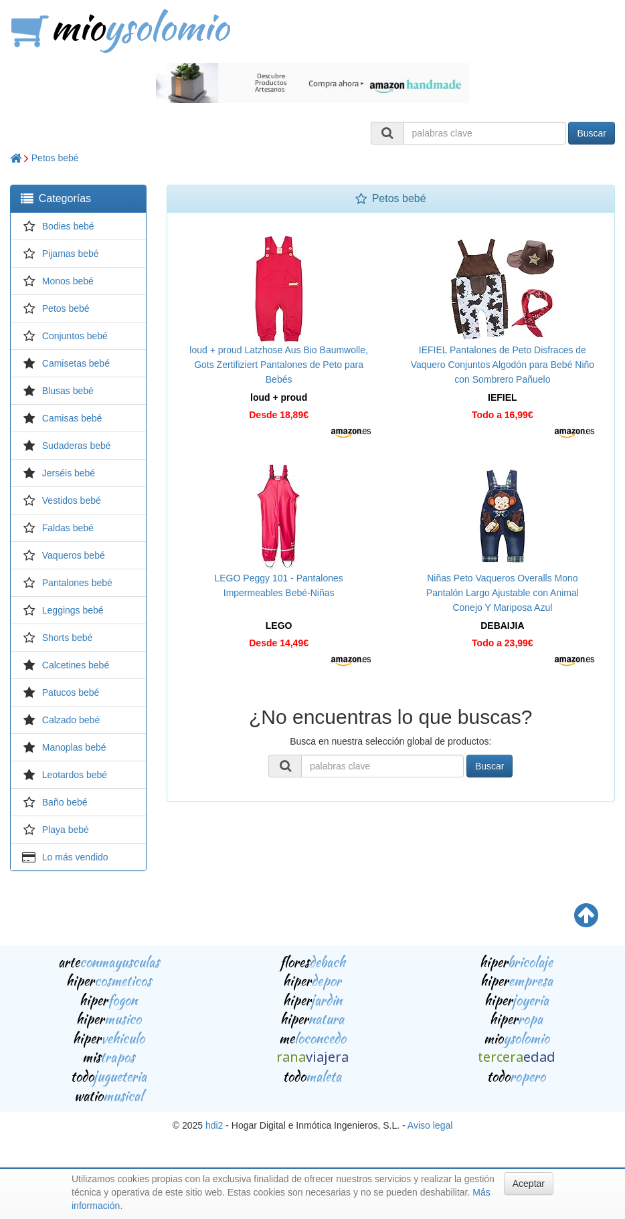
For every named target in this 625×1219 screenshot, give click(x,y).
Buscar (591, 133)
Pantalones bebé (77, 582)
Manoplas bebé (74, 747)
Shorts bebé (67, 637)
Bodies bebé (68, 226)
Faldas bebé (68, 528)
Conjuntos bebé (75, 336)
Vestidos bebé (71, 500)
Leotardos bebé (74, 774)
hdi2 (214, 1125)
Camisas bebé (72, 418)
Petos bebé (55, 158)
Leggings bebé (73, 610)
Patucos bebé (71, 692)
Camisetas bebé (76, 363)
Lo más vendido (75, 857)
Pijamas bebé (70, 253)
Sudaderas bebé (76, 445)
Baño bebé (65, 802)
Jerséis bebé (68, 473)
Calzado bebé (71, 720)
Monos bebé (68, 281)
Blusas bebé (68, 390)
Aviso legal (430, 1125)
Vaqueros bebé (73, 555)
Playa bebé (65, 829)
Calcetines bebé (75, 665)
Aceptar (529, 1183)
